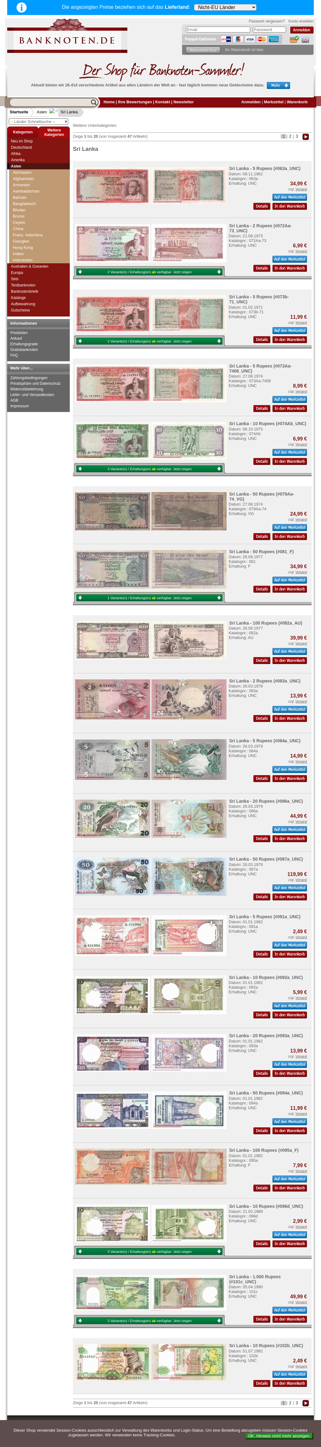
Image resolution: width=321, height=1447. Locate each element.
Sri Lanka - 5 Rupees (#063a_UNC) (264, 168)
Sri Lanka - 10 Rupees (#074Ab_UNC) (267, 423)
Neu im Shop (22, 141)
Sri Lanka (64, 112)
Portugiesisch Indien (31, 219)
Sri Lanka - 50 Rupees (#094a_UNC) (266, 1092)
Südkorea (21, 257)
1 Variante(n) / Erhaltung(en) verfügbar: (150, 598)
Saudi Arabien (25, 225)
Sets (14, 279)
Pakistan (20, 206)
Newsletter (183, 102)
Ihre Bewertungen (135, 102)
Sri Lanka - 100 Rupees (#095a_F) (263, 1150)
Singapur (21, 231)
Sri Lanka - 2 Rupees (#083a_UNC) (264, 680)
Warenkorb (297, 102)
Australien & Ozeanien (29, 266)
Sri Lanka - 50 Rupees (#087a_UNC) (266, 859)
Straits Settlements (29, 244)
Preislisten (19, 333)
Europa (17, 272)
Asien (42, 112)
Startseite (19, 112)
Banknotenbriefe (24, 291)
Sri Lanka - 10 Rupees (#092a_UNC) (266, 977)
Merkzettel (274, 102)
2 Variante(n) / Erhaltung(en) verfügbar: (150, 272)
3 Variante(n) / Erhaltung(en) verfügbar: (150, 469)
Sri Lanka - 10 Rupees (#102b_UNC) (266, 1345)
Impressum (19, 406)
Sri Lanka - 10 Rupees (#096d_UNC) (266, 1206)
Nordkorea (22, 194)
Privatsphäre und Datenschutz (35, 383)
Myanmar (21, 169)
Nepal (18, 181)
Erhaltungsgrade (24, 344)
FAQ (14, 355)
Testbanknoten (23, 285)
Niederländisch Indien (32, 188)
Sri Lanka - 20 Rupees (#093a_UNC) (266, 1035)
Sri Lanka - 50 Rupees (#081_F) (261, 551)
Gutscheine (20, 310)
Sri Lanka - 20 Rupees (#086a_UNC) (266, 801)
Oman (18, 200)
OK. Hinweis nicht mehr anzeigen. (279, 1436)
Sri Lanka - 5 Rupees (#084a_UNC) (264, 740)
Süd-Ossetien (25, 250)
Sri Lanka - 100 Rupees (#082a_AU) (265, 623)
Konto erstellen (300, 21)
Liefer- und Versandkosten (32, 395)
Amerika (18, 160)
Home (109, 102)
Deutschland (21, 147)
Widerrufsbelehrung (26, 389)
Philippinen (23, 213)
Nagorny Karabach (29, 175)
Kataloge (18, 298)
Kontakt (162, 102)
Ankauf (16, 338)
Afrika (16, 154)
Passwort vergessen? (267, 21)
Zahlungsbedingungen (29, 378)
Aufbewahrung (23, 304)
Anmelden (251, 102)
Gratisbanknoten (24, 350)
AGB (14, 400)
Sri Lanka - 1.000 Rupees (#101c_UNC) (255, 1279)
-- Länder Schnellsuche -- (39, 121)
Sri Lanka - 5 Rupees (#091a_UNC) (264, 916)
